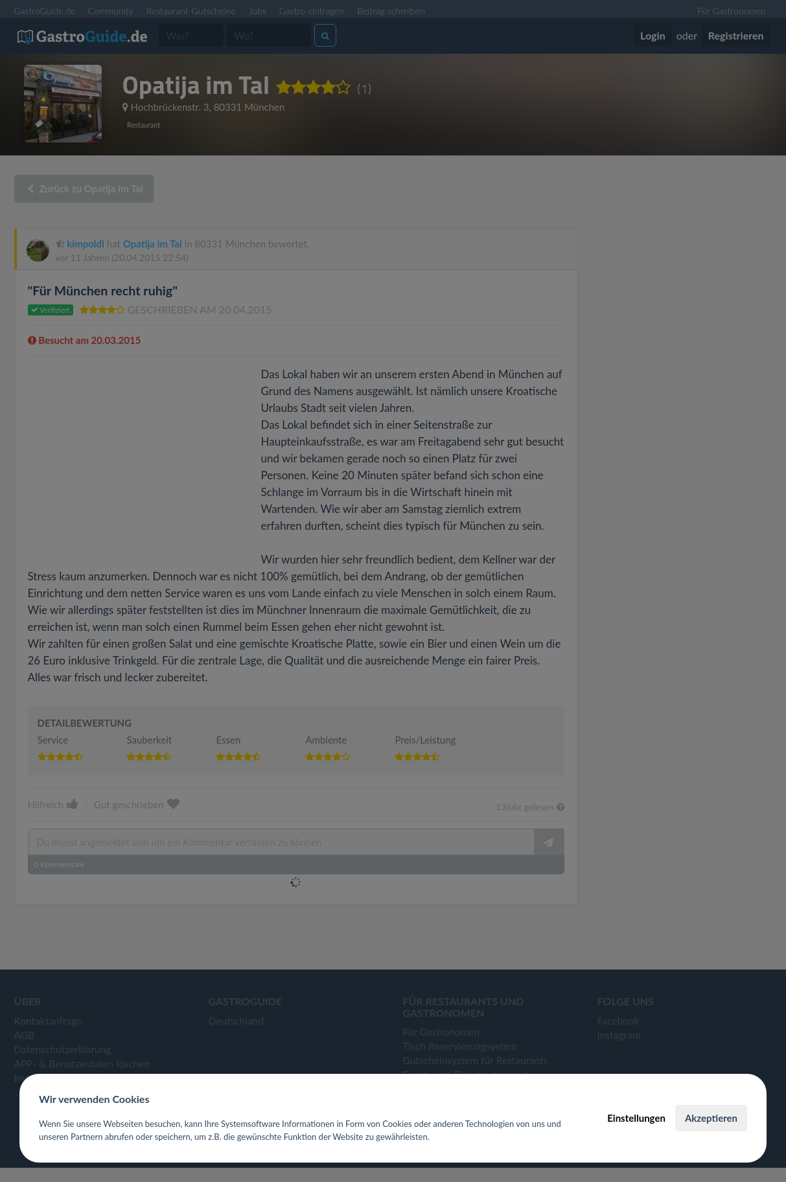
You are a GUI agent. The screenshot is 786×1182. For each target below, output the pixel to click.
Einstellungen (636, 1118)
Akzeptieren (711, 1118)
